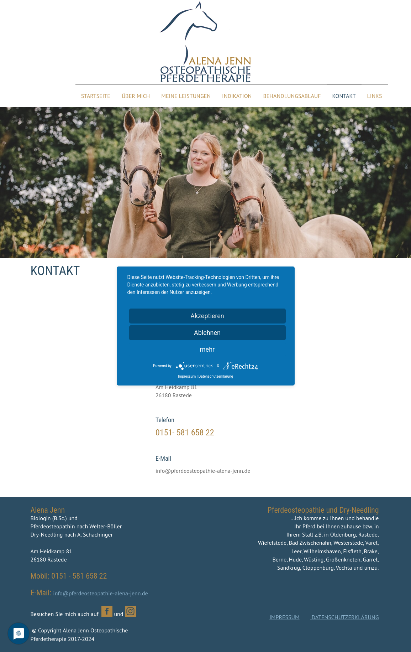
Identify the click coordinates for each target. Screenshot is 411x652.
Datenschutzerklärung (216, 376)
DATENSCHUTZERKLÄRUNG (344, 617)
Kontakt (344, 95)
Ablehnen (207, 332)
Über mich (136, 95)
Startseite (95, 95)
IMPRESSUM (284, 617)
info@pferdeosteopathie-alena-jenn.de (100, 593)
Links (374, 95)
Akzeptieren (207, 316)
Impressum (187, 376)
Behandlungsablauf (292, 95)
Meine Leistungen (186, 95)
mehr (207, 349)
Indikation (237, 95)
